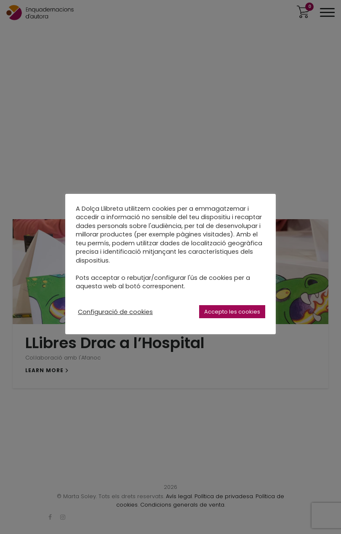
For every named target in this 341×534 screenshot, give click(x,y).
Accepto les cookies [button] (232, 312)
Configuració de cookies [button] (115, 312)
